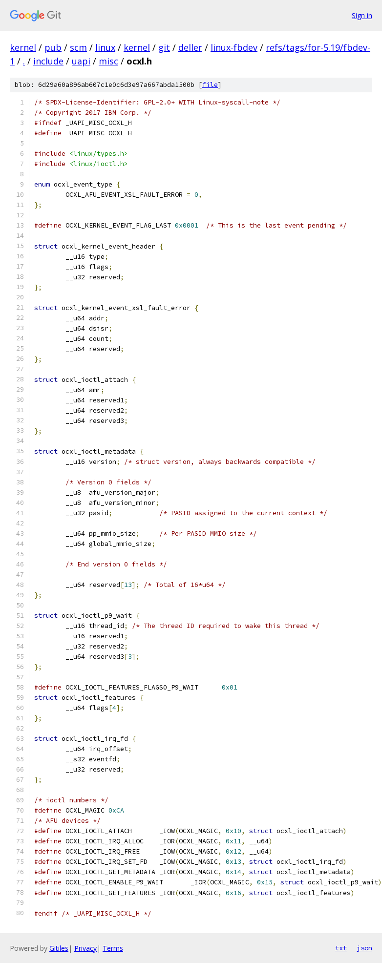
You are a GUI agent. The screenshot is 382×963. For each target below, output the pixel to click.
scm (78, 47)
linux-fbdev (234, 47)
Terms (113, 948)
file (210, 85)
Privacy (85, 948)
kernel (23, 47)
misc (108, 61)
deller (190, 47)
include (48, 61)
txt (341, 947)
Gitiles (58, 948)
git (164, 47)
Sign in (362, 15)
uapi (81, 61)
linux (105, 47)
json (364, 947)
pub (53, 47)
